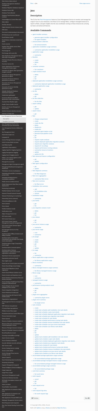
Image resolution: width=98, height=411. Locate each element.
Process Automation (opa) (9, 316)
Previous (35, 398)
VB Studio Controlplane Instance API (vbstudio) (12, 381)
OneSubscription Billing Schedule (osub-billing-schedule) (12, 234)
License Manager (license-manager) (11, 139)
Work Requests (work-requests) (10, 403)
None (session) (6, 203)
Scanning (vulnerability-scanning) (10, 335)
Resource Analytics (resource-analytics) (12, 321)
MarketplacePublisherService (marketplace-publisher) (9, 178)
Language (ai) (5, 137)
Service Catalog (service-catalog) (10, 348)
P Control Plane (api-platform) (10, 308)
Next (87, 398)
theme (48, 408)
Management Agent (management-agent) (13, 164)
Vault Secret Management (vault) (10, 375)
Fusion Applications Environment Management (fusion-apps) (11, 67)
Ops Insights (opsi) (7, 261)
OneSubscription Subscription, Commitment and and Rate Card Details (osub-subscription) (12, 239)
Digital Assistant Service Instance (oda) (12, 27)
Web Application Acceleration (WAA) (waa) (12, 390)
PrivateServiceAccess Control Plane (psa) (12, 313)
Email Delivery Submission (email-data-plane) (12, 40)
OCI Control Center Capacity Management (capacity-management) (12, 222)
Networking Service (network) (10, 198)
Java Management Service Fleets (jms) (11, 116)
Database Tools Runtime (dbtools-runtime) (11, 16)
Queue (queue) (6, 318)
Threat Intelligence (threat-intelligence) (12, 367)
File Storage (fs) (6, 50)
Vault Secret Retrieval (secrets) (10, 377)
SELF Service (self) (7, 345)
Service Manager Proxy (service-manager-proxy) (10, 354)
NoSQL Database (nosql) (8, 208)
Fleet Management (45, 19)
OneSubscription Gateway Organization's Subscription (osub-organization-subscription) (11, 252)
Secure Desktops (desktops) (9, 340)
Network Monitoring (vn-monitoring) (11, 196)
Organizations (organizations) (9, 299)
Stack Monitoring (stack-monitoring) (11, 360)
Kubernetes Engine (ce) (8, 134)
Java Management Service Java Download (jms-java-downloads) (10, 124)
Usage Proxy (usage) (7, 372)
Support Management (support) (10, 365)
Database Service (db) (8, 10)
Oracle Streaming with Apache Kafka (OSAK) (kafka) (12, 296)
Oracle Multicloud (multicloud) (10, 292)
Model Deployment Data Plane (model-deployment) (12, 185)
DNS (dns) (5, 29)
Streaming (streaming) (8, 362)
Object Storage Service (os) (9, 213)
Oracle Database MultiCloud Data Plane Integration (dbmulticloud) (12, 282)
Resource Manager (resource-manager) (12, 327)
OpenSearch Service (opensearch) (11, 255)
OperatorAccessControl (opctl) (10, 258)
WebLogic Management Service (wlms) (12, 400)
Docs (32, 3)
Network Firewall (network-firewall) (11, 193)
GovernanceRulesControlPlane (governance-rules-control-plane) (10, 98)
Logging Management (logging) (10, 152)
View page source (84, 3)
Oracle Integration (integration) (10, 290)
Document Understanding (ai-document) (13, 32)
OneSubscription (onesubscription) (11, 247)
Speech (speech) (6, 357)
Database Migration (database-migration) (13, 7)
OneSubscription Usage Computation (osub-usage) (12, 244)
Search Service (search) (8, 338)
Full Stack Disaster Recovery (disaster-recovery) (12, 60)
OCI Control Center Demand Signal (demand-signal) (11, 226)
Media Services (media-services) (10, 181)
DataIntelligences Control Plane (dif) (11, 19)
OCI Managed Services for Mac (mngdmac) (10, 230)
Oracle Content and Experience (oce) (12, 275)
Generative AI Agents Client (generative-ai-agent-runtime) (12, 71)
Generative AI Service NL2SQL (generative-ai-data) (10, 87)
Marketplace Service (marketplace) (11, 171)
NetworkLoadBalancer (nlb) (9, 201)
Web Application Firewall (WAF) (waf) (12, 397)
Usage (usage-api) (6, 370)
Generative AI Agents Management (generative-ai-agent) (11, 75)
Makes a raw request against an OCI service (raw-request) (11, 158)
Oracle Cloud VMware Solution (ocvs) (12, 272)
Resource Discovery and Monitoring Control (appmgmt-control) (11, 324)
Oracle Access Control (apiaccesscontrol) (13, 263)
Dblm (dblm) (5, 22)
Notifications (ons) (7, 211)
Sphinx (39, 408)
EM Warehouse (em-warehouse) (10, 35)
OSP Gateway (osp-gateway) (9, 306)
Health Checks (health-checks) (10, 104)
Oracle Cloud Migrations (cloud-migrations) (10, 269)
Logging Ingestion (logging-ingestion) (11, 150)
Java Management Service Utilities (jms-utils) (12, 128)
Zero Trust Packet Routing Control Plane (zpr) (12, 406)
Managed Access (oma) (8, 161)
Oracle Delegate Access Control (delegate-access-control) (10, 286)
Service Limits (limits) (7, 350)
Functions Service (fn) (8, 64)
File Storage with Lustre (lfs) (9, 53)
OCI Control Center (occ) (8, 219)
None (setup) (5, 206)
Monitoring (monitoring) (8, 188)
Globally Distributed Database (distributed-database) (10, 92)
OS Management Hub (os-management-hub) (12, 302)
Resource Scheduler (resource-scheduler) (13, 330)
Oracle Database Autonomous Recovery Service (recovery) (12, 278)
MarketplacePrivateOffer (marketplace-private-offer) (12, 174)
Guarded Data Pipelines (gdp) (9, 101)
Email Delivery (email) (7, 37)
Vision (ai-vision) (6, 384)
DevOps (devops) (6, 24)
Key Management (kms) (8, 132)
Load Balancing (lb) (7, 145)
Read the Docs (61, 408)
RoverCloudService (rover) (9, 333)
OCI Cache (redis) (6, 216)
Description (6, 119)
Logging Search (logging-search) (10, 155)
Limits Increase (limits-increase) (10, 142)
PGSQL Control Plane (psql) (9, 311)
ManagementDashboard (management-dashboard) (12, 167)
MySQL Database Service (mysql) (11, 191)
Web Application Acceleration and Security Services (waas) (11, 394)
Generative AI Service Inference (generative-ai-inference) (10, 79)
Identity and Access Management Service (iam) (11, 107)
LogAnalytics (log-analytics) (9, 147)
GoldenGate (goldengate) (8, 95)
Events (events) (6, 44)
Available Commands (8, 121)
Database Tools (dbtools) (8, 13)
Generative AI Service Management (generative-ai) (11, 83)
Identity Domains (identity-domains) (11, 111)
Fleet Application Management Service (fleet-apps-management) (12, 56)
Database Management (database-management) (11, 4)
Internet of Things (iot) (8, 113)
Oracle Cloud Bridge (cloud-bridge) (11, 266)
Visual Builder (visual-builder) (9, 387)
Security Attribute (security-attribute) (12, 343)
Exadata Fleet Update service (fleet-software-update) (11, 47)
